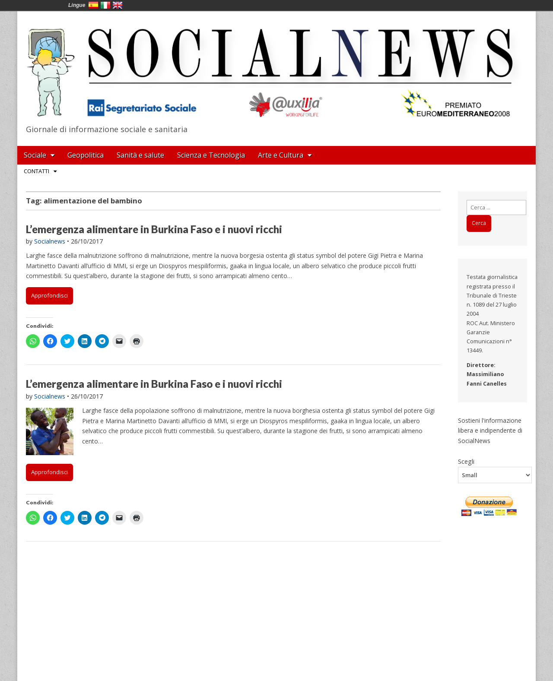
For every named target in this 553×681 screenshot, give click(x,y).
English (117, 5)
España (93, 5)
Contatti (36, 171)
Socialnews (49, 241)
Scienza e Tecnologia (211, 155)
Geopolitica (85, 155)
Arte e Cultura (280, 155)
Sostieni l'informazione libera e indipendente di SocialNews (490, 430)
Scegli (466, 461)
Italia (105, 5)
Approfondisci (49, 295)
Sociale (35, 155)
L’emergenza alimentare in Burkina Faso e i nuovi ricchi (154, 229)
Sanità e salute (140, 155)
